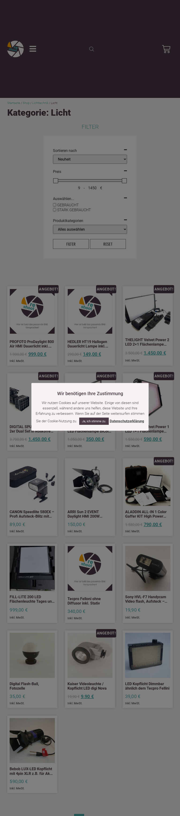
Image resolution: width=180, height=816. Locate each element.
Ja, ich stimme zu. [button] (94, 421)
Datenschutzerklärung (127, 421)
